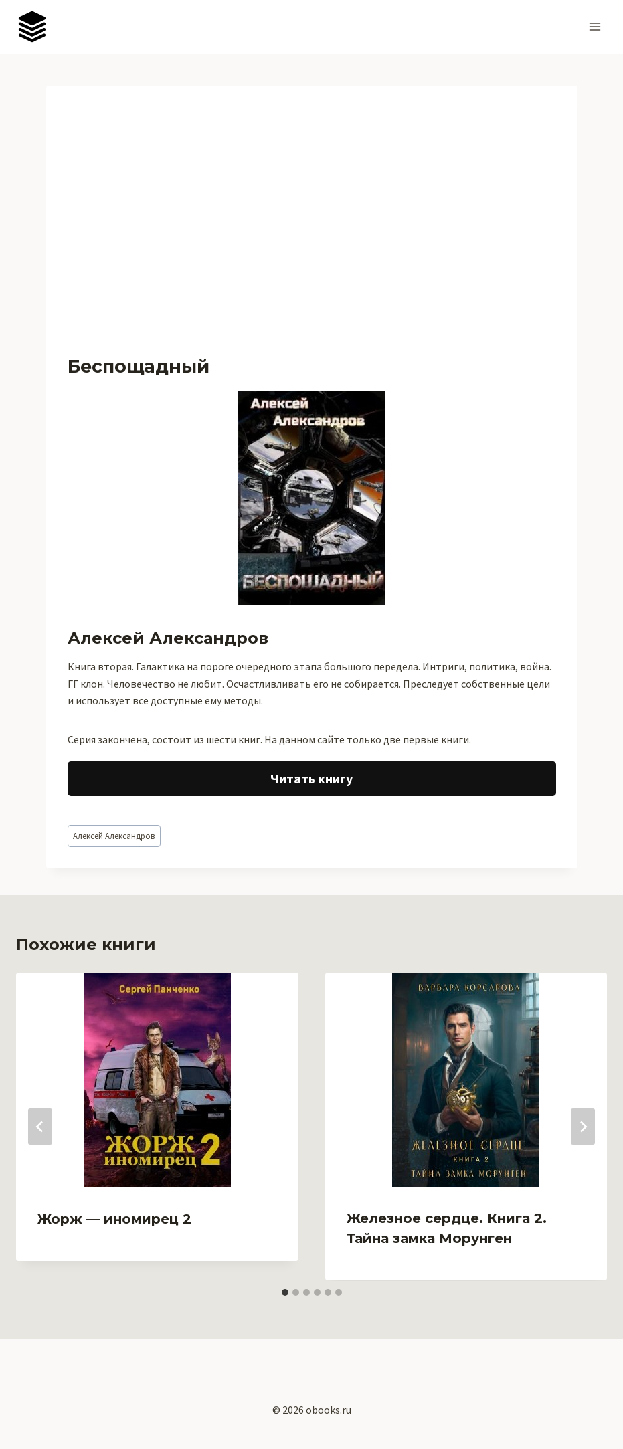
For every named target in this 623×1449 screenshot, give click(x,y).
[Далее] (583, 1126)
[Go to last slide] (40, 1126)
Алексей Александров (114, 835)
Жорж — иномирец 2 (114, 1219)
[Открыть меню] (594, 26)
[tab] (285, 1292)
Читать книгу (311, 778)
